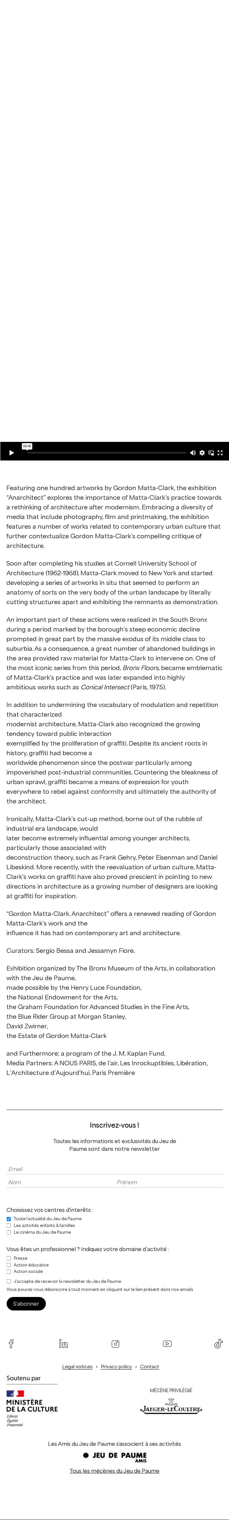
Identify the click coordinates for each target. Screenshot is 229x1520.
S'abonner (26, 1304)
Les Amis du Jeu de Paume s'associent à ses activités (114, 1444)
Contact (149, 1366)
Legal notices (77, 1366)
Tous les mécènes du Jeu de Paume (114, 1471)
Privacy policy (116, 1366)
